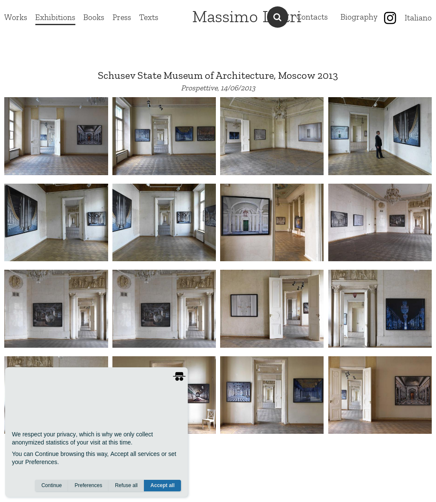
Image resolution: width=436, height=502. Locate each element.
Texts (148, 17)
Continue (51, 485)
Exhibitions (55, 17)
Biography (359, 17)
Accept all (162, 485)
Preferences (88, 485)
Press (121, 17)
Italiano (418, 18)
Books (93, 17)
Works (15, 17)
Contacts (312, 17)
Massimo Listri (246, 16)
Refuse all (126, 485)
